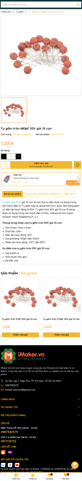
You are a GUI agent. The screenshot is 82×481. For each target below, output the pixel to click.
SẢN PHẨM (19, 273)
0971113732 (8, 441)
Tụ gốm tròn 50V (11, 202)
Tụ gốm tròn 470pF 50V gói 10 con (61, 319)
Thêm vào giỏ (20, 334)
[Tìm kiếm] (78, 4)
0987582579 (12, 385)
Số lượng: (5, 150)
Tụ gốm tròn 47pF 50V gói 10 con (19, 319)
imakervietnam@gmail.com (20, 389)
